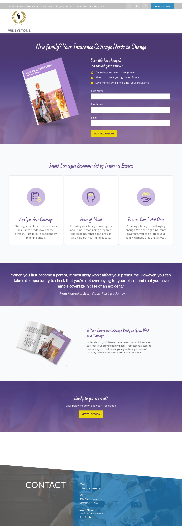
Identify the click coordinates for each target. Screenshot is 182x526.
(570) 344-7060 (64, 6)
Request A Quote (162, 6)
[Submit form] (104, 133)
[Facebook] (145, 6)
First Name (97, 90)
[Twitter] (129, 6)
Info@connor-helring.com (90, 6)
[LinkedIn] (137, 6)
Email (94, 117)
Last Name (97, 104)
